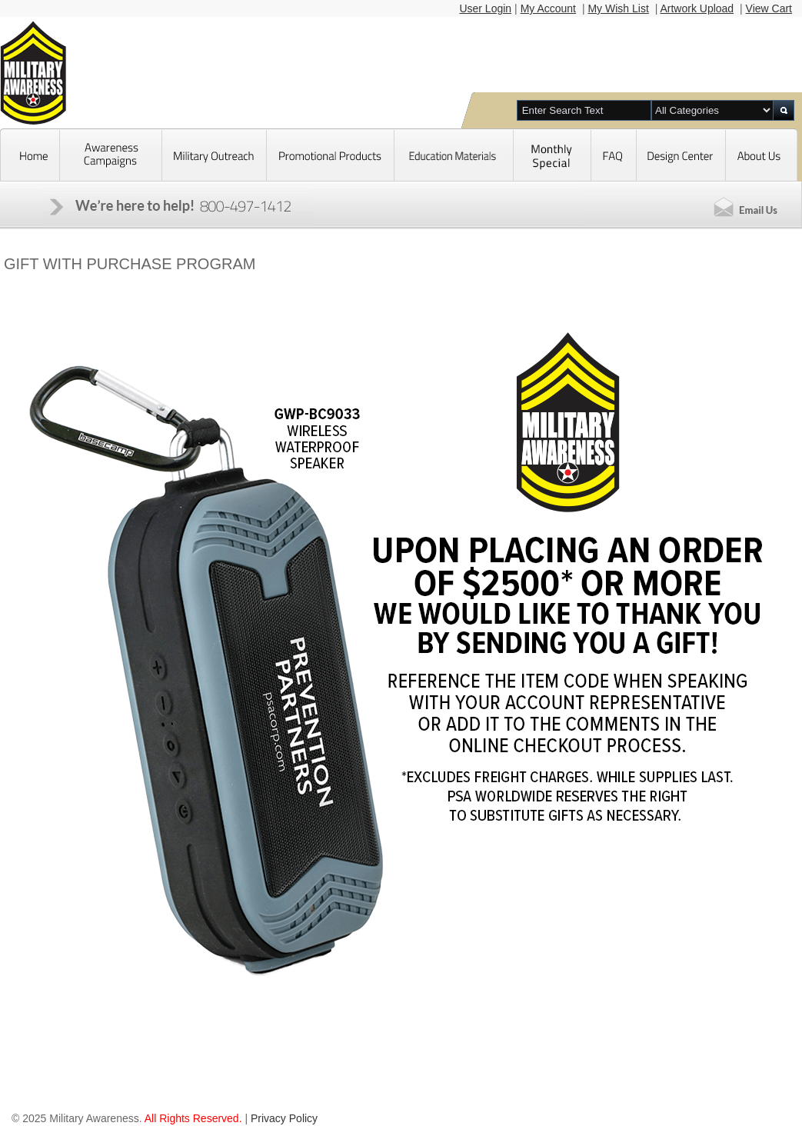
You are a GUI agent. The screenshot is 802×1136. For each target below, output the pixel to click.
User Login (485, 8)
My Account (548, 8)
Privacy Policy (284, 1118)
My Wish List (617, 8)
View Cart (769, 8)
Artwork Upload (697, 8)
